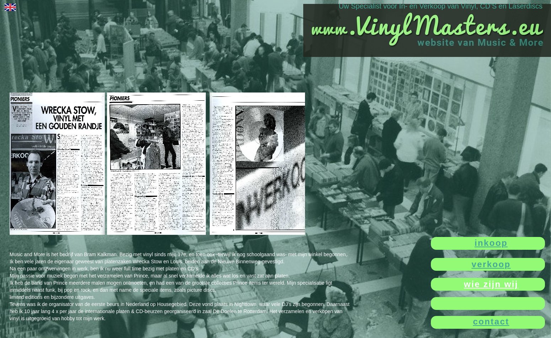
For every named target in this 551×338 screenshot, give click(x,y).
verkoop (490, 264)
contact (491, 321)
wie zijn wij (491, 284)
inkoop (491, 243)
